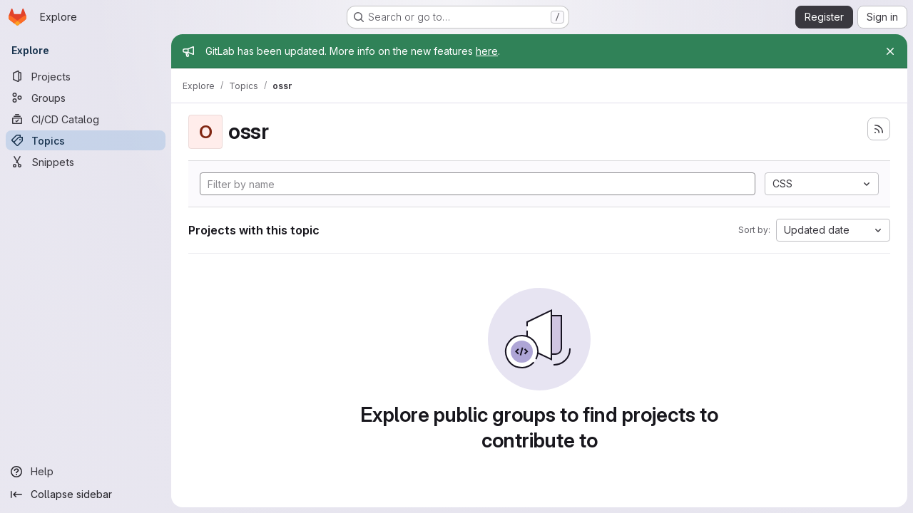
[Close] (890, 51)
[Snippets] (85, 162)
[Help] (85, 472)
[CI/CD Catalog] (85, 119)
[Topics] (85, 140)
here (487, 51)
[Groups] (85, 98)
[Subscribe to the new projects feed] (878, 129)
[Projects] (85, 76)
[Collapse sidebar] (85, 494)
